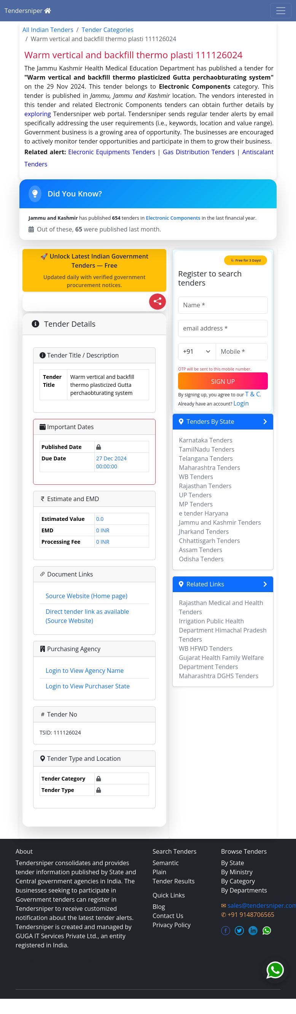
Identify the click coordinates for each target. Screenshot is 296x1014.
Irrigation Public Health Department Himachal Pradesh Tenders (222, 630)
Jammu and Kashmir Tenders (220, 522)
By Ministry (237, 872)
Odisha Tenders (201, 559)
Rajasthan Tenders (205, 486)
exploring (37, 114)
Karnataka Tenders (205, 440)
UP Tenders (195, 495)
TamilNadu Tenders (206, 449)
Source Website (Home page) (86, 596)
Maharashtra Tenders (209, 467)
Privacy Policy (172, 925)
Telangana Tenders (206, 458)
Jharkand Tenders (204, 531)
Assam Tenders (200, 550)
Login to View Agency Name (85, 670)
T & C (252, 394)
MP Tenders (196, 504)
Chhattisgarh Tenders (209, 541)
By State (232, 863)
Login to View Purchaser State (88, 686)
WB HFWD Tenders (205, 648)
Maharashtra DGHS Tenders (218, 676)
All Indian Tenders (47, 30)
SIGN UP (223, 381)
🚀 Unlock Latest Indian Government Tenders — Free (94, 270)
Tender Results (174, 881)
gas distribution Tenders (200, 152)
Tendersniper (28, 10)
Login (241, 403)
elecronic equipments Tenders (112, 152)
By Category (238, 881)
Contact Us (168, 916)
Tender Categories (108, 30)
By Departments (244, 890)
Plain (159, 872)
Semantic (166, 863)
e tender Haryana (203, 513)
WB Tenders (196, 477)
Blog (159, 906)
